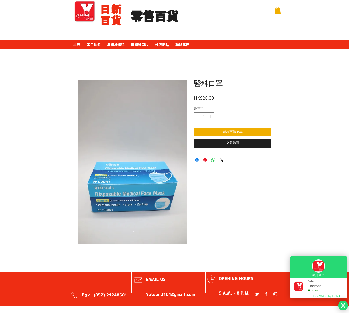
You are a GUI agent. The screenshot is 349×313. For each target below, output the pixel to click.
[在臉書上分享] (196, 159)
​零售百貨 (154, 17)
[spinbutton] (204, 117)
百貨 (111, 21)
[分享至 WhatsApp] (213, 159)
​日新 (111, 9)
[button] (278, 10)
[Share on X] (221, 159)
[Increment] (211, 117)
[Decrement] (198, 117)
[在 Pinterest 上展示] (205, 159)
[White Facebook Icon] (266, 294)
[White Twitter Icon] (257, 294)
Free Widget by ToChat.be (328, 296)
